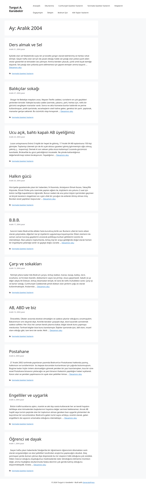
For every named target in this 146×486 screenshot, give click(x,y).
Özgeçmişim (38, 12)
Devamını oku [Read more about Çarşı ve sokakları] (43, 286)
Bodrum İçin (63, 12)
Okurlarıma (49, 6)
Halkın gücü (20, 176)
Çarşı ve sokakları (25, 263)
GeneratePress (89, 482)
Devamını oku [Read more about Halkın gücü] (49, 199)
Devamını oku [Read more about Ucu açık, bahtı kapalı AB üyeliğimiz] (62, 155)
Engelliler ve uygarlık (28, 395)
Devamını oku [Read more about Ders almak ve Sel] (15, 67)
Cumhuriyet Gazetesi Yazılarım (71, 6)
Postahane (19, 351)
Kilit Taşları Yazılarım (80, 12)
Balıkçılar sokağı (24, 88)
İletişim (50, 12)
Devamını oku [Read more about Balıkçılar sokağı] (67, 111)
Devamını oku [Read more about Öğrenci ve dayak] (40, 464)
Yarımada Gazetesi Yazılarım (98, 6)
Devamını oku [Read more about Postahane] (75, 374)
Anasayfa (36, 6)
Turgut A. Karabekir (16, 9)
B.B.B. (14, 220)
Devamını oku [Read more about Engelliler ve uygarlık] (70, 418)
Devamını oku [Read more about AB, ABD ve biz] (56, 330)
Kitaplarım (119, 6)
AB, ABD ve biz (22, 307)
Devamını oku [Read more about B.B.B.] (68, 242)
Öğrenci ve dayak (25, 439)
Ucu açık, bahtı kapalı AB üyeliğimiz (42, 132)
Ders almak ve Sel (25, 44)
